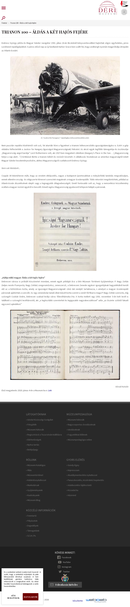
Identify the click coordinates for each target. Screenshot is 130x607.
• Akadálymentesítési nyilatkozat (81, 475)
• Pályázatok (31, 520)
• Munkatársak (32, 485)
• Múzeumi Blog (33, 500)
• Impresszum (72, 470)
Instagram (66, 566)
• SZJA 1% (31, 535)
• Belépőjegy (32, 449)
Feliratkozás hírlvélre (66, 584)
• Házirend (71, 495)
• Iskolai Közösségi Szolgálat (39, 419)
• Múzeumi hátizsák (35, 429)
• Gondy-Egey (72, 465)
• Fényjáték (31, 424)
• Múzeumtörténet (34, 475)
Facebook (66, 557)
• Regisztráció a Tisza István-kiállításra (44, 434)
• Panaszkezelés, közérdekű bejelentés (85, 480)
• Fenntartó (31, 515)
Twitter (66, 571)
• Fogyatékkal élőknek (76, 434)
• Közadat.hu (72, 490)
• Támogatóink (32, 530)
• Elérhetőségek (33, 439)
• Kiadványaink (33, 495)
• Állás (29, 470)
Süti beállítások (13, 596)
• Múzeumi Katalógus (35, 465)
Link (50, 390)
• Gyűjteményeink (34, 490)
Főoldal (4, 23)
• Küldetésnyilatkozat (36, 480)
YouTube (67, 562)
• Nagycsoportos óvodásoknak (81, 424)
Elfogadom (30, 597)
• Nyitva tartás (32, 444)
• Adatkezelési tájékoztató (79, 485)
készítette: (78, 600)
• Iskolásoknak (73, 429)
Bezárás (38, 573)
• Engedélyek (32, 525)
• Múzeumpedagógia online (79, 439)
